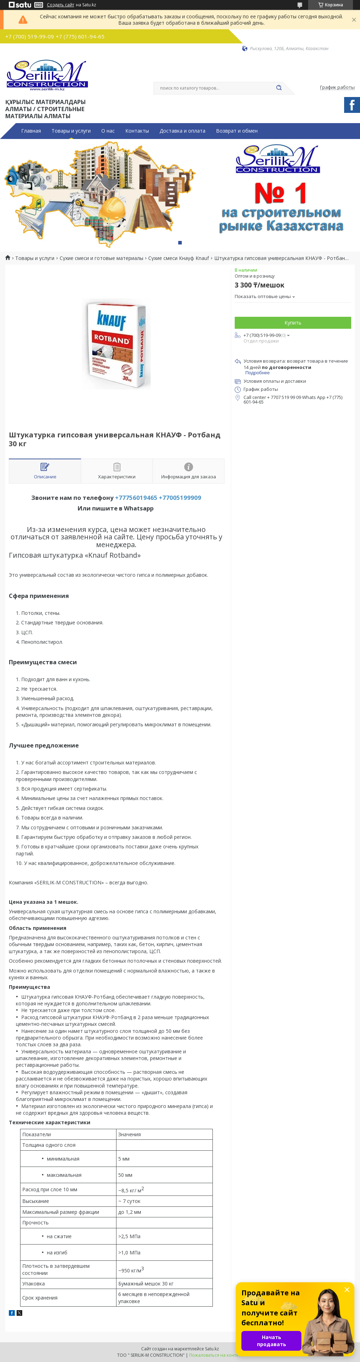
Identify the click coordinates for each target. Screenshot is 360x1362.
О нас (108, 130)
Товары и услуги (71, 130)
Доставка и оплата (182, 130)
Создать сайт (60, 4)
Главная (31, 130)
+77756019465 (136, 498)
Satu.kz (212, 1349)
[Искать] (279, 88)
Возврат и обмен (237, 130)
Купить (292, 322)
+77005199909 (180, 498)
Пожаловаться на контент (216, 1355)
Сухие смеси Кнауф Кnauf (178, 258)
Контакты (137, 130)
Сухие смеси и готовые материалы (101, 258)
